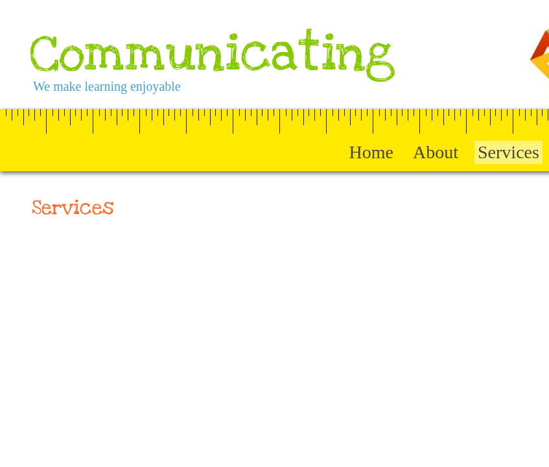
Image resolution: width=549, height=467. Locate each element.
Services (508, 152)
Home (371, 152)
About (435, 152)
